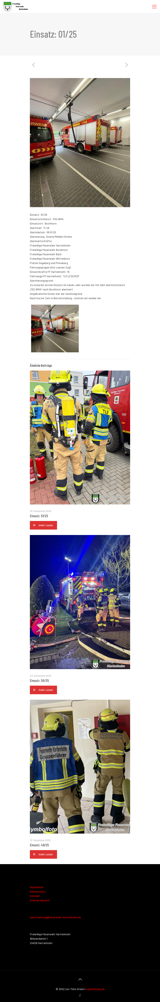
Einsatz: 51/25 (39, 516)
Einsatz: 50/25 (39, 680)
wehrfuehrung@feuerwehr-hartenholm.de (55, 917)
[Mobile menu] (154, 6)
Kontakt (35, 896)
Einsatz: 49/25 (39, 845)
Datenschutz (38, 891)
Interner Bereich (40, 900)
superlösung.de (95, 989)
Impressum (36, 887)
